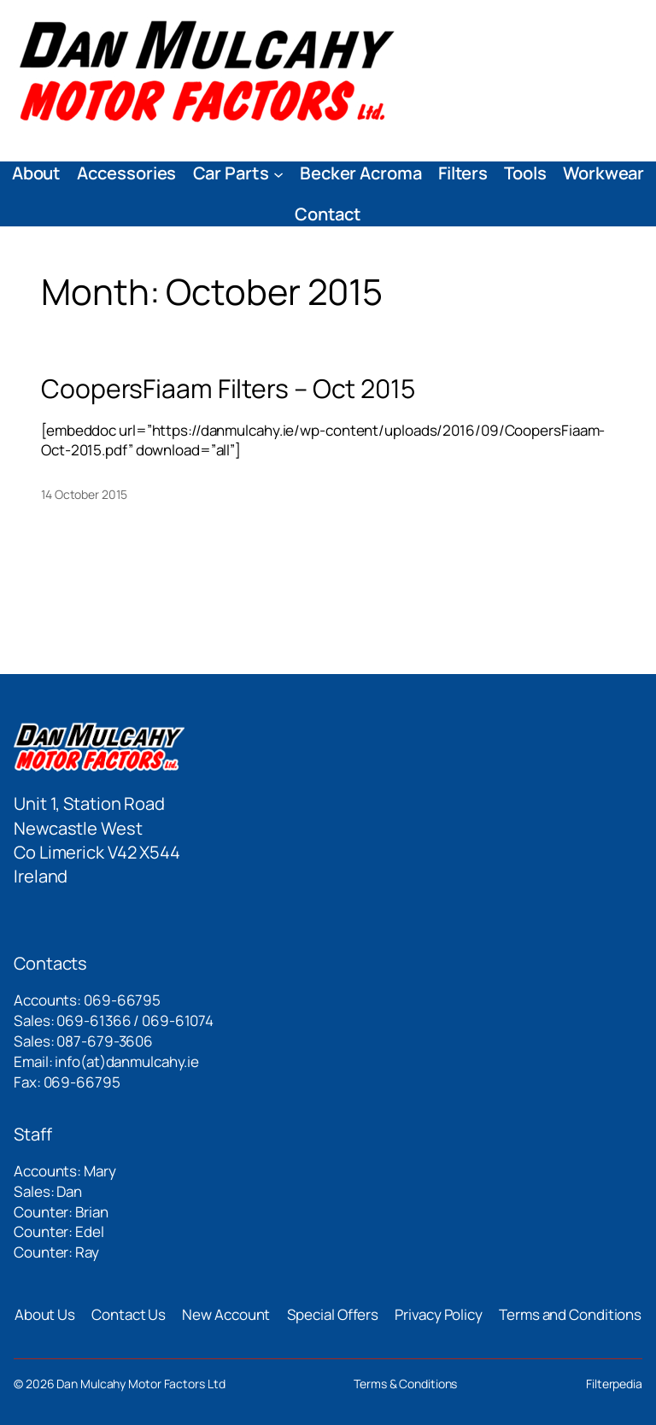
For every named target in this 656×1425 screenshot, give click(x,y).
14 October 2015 (84, 494)
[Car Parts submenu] (278, 173)
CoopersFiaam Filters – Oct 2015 (228, 388)
